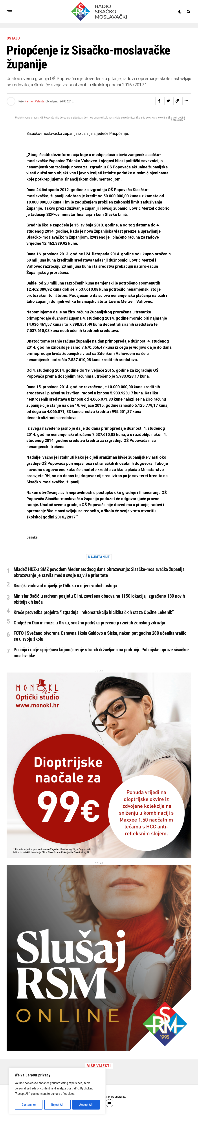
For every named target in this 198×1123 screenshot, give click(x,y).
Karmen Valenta (34, 101)
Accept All (86, 1104)
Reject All (57, 1104)
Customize (29, 1104)
